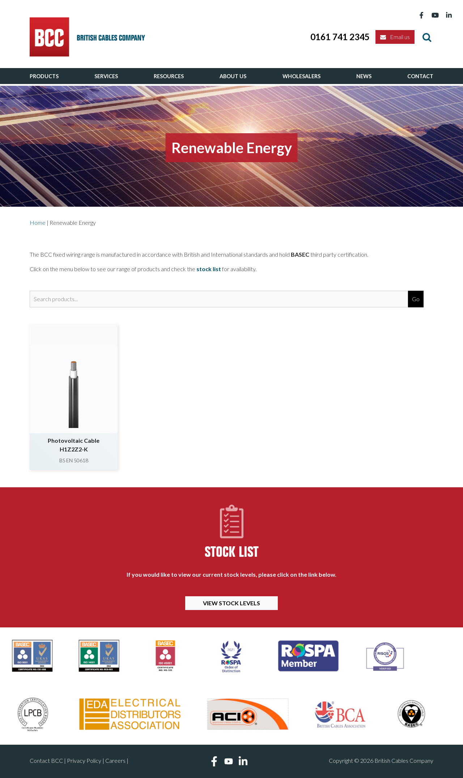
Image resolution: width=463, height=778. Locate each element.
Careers (115, 760)
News (363, 76)
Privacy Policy (84, 760)
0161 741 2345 (340, 36)
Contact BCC (46, 760)
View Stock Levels (231, 603)
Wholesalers (301, 76)
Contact (420, 76)
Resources (169, 76)
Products (44, 76)
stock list (208, 268)
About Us (233, 76)
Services (106, 76)
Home (38, 222)
